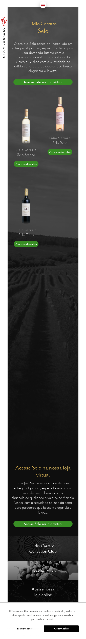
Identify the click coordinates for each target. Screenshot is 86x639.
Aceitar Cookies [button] (61, 628)
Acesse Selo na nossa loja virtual (43, 471)
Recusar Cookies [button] (24, 628)
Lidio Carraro (4, 37)
